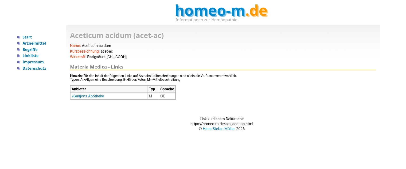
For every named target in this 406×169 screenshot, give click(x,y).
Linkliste (31, 55)
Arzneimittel (34, 43)
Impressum (33, 62)
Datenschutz (34, 68)
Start (27, 37)
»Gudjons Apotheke (88, 96)
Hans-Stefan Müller (218, 129)
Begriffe (30, 49)
